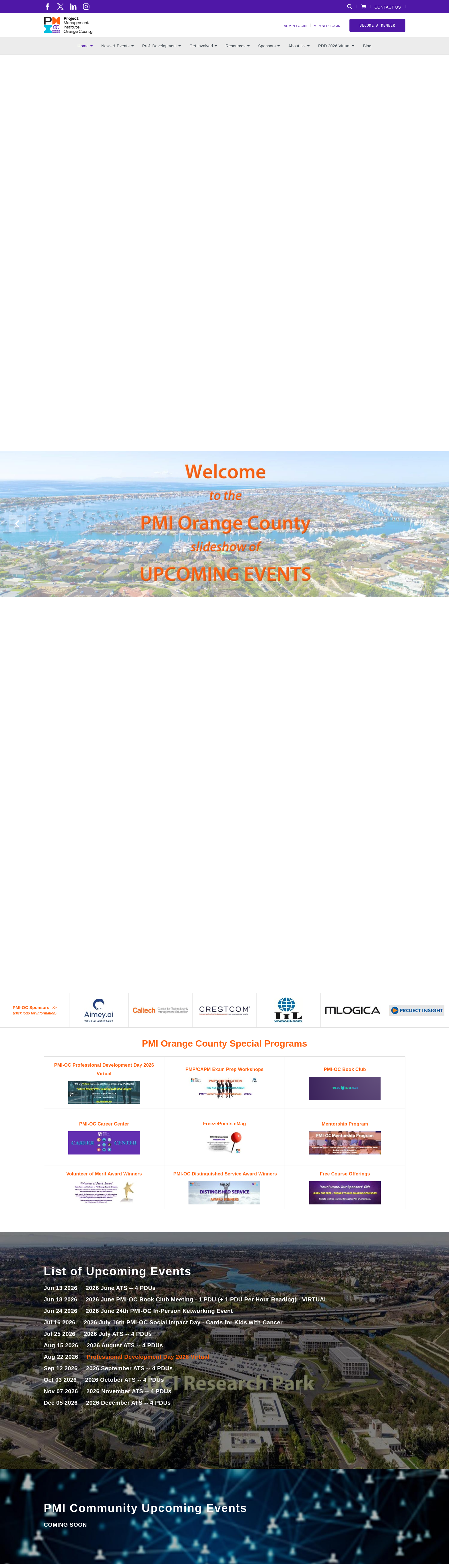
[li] (73, 6)
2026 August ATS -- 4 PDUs (125, 1357)
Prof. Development (161, 57)
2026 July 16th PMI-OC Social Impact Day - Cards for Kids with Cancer (183, 1334)
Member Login (324, 32)
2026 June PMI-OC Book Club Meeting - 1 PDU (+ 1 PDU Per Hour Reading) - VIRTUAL (207, 1311)
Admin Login (285, 32)
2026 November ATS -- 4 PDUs (128, 1403)
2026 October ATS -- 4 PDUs (124, 1391)
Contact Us (387, 7)
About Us (299, 57)
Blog (367, 57)
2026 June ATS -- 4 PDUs (121, 1300)
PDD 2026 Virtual (336, 57)
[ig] (86, 6)
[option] (224, 1004)
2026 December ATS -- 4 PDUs (128, 1414)
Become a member (377, 31)
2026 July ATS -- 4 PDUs (118, 1345)
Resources (237, 57)
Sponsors (269, 57)
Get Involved (203, 57)
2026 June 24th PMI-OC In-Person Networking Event (159, 1322)
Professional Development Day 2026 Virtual (148, 1368)
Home (85, 57)
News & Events (117, 57)
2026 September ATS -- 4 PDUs (129, 1380)
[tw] (60, 6)
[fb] (47, 6)
